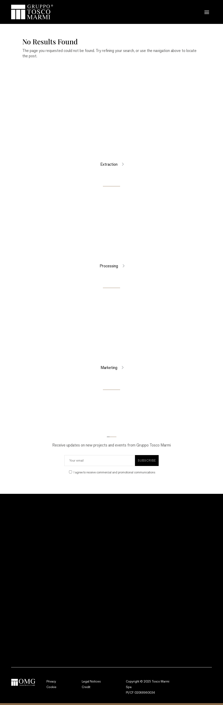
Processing (109, 265)
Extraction (109, 164)
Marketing (109, 367)
